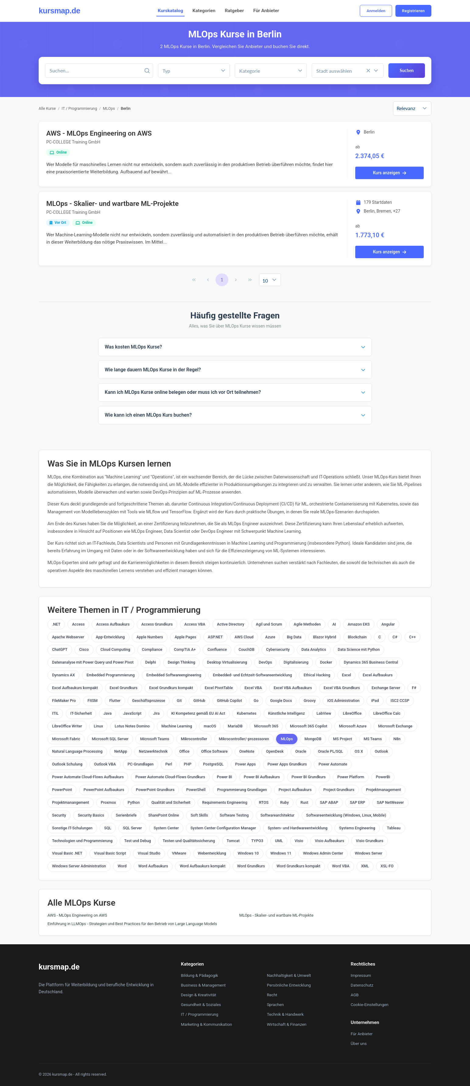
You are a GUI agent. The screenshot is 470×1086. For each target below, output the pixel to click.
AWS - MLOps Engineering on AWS (99, 133)
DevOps (265, 662)
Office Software (214, 751)
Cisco (84, 649)
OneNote (246, 751)
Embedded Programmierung (110, 675)
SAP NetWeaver (390, 802)
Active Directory (230, 624)
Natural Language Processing (77, 751)
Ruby (284, 802)
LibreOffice (352, 713)
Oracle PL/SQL (330, 751)
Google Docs (281, 700)
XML (365, 866)
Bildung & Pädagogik (199, 975)
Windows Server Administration (79, 866)
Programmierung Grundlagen (242, 789)
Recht (272, 995)
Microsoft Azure (352, 726)
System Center (166, 828)
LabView (324, 713)
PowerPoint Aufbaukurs (104, 789)
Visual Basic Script (110, 853)
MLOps (109, 108)
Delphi (150, 662)
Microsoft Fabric (66, 739)
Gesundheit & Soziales (201, 1004)
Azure (270, 637)
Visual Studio (149, 853)
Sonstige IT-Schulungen (72, 828)
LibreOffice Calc (386, 713)
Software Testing (234, 815)
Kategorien (203, 10)
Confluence (217, 649)
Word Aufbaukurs (153, 866)
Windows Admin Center (323, 853)
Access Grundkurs (157, 624)
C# (395, 637)
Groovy (309, 700)
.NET (56, 624)
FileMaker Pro (64, 700)
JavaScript (132, 713)
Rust (304, 802)
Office (184, 751)
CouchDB (246, 649)
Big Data (294, 637)
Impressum (361, 975)
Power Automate (332, 764)
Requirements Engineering (224, 802)
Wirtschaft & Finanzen (287, 1024)
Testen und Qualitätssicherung (189, 840)
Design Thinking (181, 662)
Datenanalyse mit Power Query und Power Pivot (93, 662)
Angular (388, 624)
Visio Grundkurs (369, 840)
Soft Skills (199, 815)
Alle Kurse (47, 108)
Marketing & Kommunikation (206, 1024)
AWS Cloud (244, 637)
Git (179, 700)
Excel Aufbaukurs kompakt (75, 687)
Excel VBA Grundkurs (342, 687)
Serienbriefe (126, 815)
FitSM (93, 700)
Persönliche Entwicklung (289, 985)
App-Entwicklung (110, 637)
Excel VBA (253, 687)
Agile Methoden (307, 624)
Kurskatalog (170, 10)
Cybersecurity (278, 649)
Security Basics (91, 815)
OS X (359, 751)
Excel (346, 675)
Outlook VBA (105, 764)
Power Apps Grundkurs (287, 764)
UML (279, 840)
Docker (326, 662)
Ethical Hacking (316, 675)
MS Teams (373, 739)
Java (107, 713)
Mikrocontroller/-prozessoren (244, 739)
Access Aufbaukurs (112, 624)
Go (256, 700)
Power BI (224, 777)
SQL (107, 828)
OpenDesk (275, 751)
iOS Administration (343, 700)
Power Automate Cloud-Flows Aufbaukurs (88, 777)
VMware (179, 853)
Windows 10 (248, 853)
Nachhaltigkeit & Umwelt (289, 975)
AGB (355, 995)
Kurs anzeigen (389, 172)
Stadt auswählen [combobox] (334, 71)
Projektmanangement (70, 802)
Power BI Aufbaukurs (262, 777)
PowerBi (383, 777)
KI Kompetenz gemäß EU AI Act (198, 713)
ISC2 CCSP (400, 700)
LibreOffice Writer (67, 726)
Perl (168, 764)
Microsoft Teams (154, 739)
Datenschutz (362, 985)
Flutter (115, 700)
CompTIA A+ (185, 649)
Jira (156, 713)
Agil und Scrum (269, 624)
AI (334, 624)
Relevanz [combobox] (406, 108)
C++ (412, 637)
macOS (210, 726)
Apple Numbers (149, 637)
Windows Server (368, 853)
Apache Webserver (68, 637)
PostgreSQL (213, 764)
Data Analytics (313, 649)
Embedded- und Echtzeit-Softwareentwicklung (252, 675)
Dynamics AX (63, 675)
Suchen (407, 70)
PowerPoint (62, 789)
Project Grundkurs (338, 789)
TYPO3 (257, 840)
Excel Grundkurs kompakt (171, 687)
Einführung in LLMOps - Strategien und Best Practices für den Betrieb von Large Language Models (132, 923)
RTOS (263, 802)
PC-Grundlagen (141, 764)
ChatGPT (60, 649)
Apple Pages (185, 637)
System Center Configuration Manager (223, 828)
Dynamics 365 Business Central (371, 662)
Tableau (393, 828)
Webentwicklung (212, 853)
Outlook (381, 751)
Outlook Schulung (67, 764)
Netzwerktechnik (153, 751)
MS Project (342, 739)
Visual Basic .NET (67, 853)
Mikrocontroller (194, 739)
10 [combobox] (265, 280)
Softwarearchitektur (277, 815)
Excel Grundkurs (124, 687)
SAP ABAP (329, 802)
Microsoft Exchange (395, 726)
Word (122, 866)
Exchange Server (386, 687)
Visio (299, 840)
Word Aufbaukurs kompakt (202, 866)
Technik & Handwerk (285, 1014)
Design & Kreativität (198, 995)
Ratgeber (234, 10)
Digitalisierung (296, 662)
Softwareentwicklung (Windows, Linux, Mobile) (346, 815)
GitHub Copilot (229, 700)
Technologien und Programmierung (82, 840)
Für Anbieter (266, 10)
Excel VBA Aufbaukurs (293, 687)
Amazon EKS (359, 624)
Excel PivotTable (219, 687)
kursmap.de (59, 10)
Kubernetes (246, 713)
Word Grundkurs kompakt (299, 866)
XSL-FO (387, 866)
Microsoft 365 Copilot (308, 726)
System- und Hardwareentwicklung (297, 828)
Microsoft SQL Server (110, 739)
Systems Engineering (357, 828)
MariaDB (235, 726)
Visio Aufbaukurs (329, 840)
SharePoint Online (163, 815)
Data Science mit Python (359, 649)
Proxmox (108, 802)
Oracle (300, 751)
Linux (98, 726)
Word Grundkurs (251, 866)
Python (134, 802)
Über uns (359, 1043)
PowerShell (195, 789)
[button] (300, 71)
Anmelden (376, 11)
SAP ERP (357, 802)
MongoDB (312, 739)
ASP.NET (215, 637)
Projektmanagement (383, 789)
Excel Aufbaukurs (378, 675)
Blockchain (357, 637)
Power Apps (245, 764)
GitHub (199, 700)
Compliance (152, 649)
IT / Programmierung (79, 108)
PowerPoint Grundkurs (155, 789)
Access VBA (194, 624)
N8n (397, 739)
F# (414, 687)
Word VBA (340, 866)
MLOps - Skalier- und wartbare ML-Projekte (112, 203)
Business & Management (203, 985)
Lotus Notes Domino (132, 726)
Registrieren (413, 11)
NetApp (120, 751)
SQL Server (132, 828)
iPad (375, 700)
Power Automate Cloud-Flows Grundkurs (170, 777)
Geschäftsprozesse (148, 700)
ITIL (55, 713)
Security (59, 815)
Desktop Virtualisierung (227, 662)
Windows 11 (280, 853)
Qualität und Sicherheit (170, 802)
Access (78, 624)
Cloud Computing (115, 649)
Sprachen (275, 1004)
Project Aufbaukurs (295, 789)
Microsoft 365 (266, 726)
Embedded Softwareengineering (173, 675)
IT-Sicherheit (81, 713)
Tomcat (233, 840)
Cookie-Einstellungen (369, 1004)
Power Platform (350, 777)
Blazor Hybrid (324, 637)
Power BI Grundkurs (309, 777)
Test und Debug (137, 840)
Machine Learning (176, 726)
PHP (187, 764)
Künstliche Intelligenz (286, 713)
